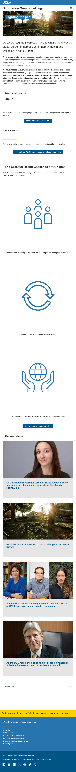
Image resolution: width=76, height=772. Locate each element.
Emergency (6, 759)
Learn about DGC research (38, 121)
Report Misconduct (28, 759)
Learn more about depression (38, 426)
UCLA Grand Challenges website (13, 738)
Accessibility (16, 759)
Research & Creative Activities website (15, 741)
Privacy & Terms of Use (43, 759)
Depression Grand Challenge (23, 8)
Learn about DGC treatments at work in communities (38, 152)
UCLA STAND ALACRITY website (13, 735)
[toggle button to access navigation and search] (71, 8)
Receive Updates (8, 744)
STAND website (8, 733)
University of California (26, 755)
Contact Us (6, 730)
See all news (10, 686)
